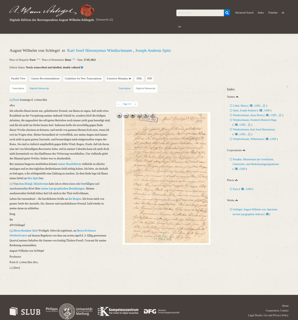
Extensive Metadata (119, 78)
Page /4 (127, 104)
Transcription (18, 88)
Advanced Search (244, 12)
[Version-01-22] (104, 19)
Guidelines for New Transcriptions (83, 78)
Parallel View (18, 78)
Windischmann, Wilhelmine (248, 139)
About (285, 305)
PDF (149, 78)
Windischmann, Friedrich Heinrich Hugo (255, 120)
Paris (235, 189)
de (283, 12)
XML (139, 78)
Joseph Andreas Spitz (153, 50)
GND (38, 59)
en (179, 26)
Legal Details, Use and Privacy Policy (268, 315)
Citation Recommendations (45, 78)
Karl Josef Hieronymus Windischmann (100, 50)
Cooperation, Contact (277, 310)
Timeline (273, 12)
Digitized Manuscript (39, 88)
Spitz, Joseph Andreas (244, 110)
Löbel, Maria (240, 105)
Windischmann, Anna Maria (248, 115)
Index (261, 12)
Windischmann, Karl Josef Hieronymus (254, 129)
